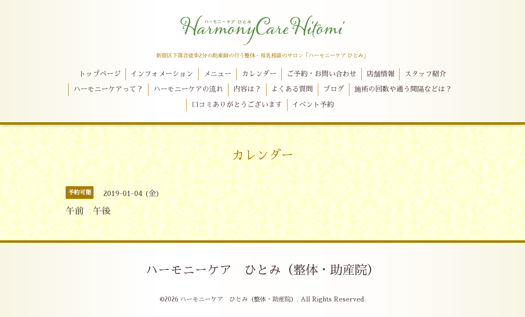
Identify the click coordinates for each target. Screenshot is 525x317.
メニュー (217, 74)
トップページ (100, 74)
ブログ (333, 89)
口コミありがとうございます (237, 104)
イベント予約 (313, 104)
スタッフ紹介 (425, 74)
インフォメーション (161, 74)
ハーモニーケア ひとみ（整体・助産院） (262, 270)
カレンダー (259, 74)
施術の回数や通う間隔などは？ (403, 89)
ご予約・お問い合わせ (321, 74)
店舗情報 (381, 74)
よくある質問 (292, 89)
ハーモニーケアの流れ (188, 89)
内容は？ (247, 89)
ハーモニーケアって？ (108, 89)
